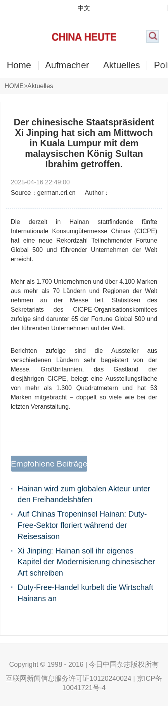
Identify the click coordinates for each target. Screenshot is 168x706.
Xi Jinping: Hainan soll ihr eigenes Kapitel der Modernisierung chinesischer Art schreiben (86, 561)
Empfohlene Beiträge (49, 463)
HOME (14, 85)
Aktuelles (121, 65)
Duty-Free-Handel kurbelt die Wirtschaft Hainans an (85, 593)
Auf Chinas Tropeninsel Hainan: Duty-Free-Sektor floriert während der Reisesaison (82, 525)
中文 (84, 8)
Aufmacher (67, 65)
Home (19, 65)
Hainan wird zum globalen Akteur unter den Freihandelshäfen (83, 494)
